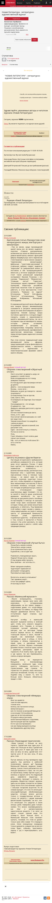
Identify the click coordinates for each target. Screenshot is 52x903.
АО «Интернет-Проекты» (21, 897)
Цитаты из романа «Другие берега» (24, 457)
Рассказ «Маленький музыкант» (22, 596)
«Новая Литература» (22, 113)
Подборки (37, 2)
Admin (8, 49)
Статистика (7, 55)
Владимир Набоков (11, 455)
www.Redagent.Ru (37, 860)
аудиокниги (23, 220)
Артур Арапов (24, 100)
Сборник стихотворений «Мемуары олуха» (24, 696)
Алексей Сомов (9, 739)
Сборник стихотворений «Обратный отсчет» (24, 370)
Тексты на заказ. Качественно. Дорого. (16, 860)
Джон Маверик (10, 594)
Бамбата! (13, 136)
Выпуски (20, 2)
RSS (27, 34)
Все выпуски (28, 70)
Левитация (15, 181)
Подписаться (16, 19)
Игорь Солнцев (10, 238)
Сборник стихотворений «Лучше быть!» (26, 543)
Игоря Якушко (30, 184)
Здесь (6, 124)
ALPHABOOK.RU (20, 216)
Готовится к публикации (14, 146)
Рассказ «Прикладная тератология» (23, 741)
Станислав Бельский (11, 693)
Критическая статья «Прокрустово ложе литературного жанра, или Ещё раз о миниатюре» (26, 242)
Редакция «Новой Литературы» (19, 200)
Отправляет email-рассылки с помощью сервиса (26, 6)
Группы (29, 2)
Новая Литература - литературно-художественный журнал (18, 13)
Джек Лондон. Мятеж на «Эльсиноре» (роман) (26, 218)
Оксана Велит (9, 367)
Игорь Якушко (9, 851)
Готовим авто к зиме (20, 132)
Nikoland (15, 899)
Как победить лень (20, 133)
